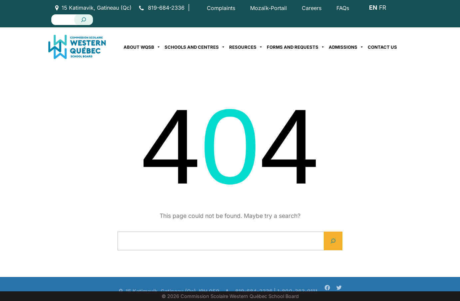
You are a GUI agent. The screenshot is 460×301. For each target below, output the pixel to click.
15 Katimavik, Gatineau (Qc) (97, 7)
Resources (246, 47)
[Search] (83, 19)
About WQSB (142, 47)
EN (373, 7)
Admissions (346, 47)
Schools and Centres (195, 47)
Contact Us (382, 47)
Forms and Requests (296, 47)
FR (382, 7)
